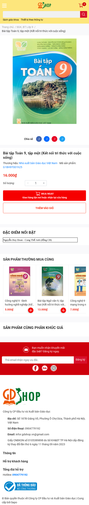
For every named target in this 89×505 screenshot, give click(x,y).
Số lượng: (9, 183)
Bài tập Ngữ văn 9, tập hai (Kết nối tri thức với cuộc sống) (51, 304)
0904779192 (32, 428)
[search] (83, 14)
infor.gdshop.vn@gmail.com (32, 434)
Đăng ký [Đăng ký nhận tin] (80, 359)
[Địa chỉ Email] (44, 360)
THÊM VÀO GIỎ (44, 208)
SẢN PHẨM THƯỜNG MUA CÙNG (28, 259)
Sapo (14, 502)
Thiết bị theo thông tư (32, 19)
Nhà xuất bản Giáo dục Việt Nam (38, 163)
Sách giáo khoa (11, 19)
